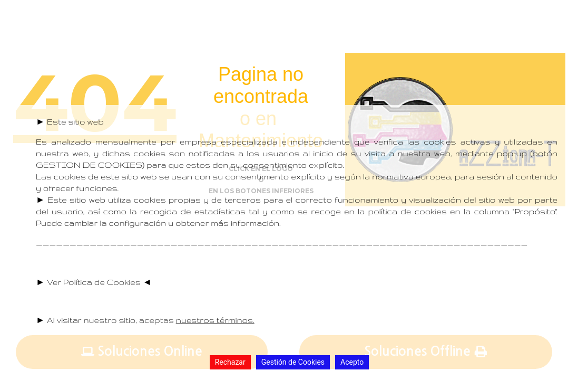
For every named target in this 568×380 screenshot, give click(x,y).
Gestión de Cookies (293, 362)
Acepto (352, 362)
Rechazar (230, 362)
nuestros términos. (215, 320)
